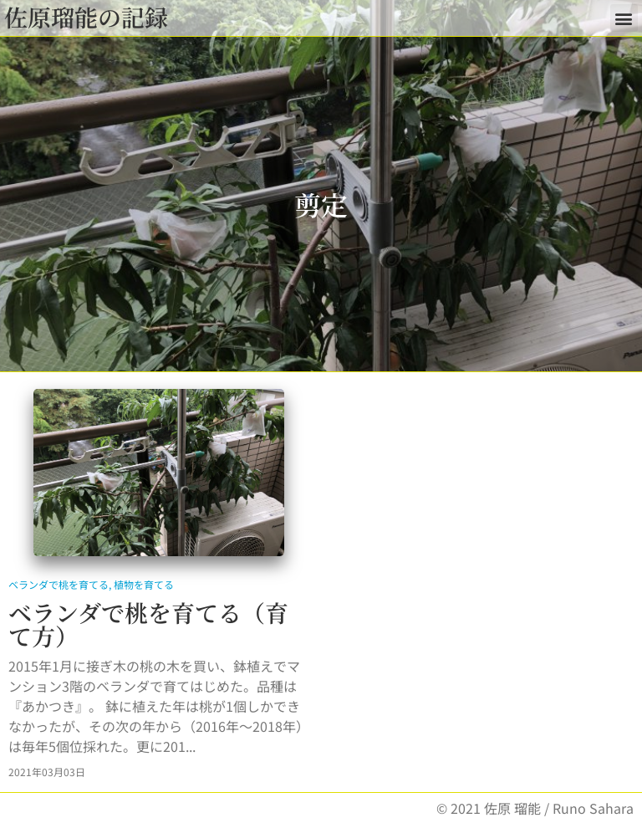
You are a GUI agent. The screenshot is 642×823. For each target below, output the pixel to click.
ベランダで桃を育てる (58, 584)
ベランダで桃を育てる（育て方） (148, 624)
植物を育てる (144, 584)
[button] (624, 18)
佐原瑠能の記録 (86, 16)
